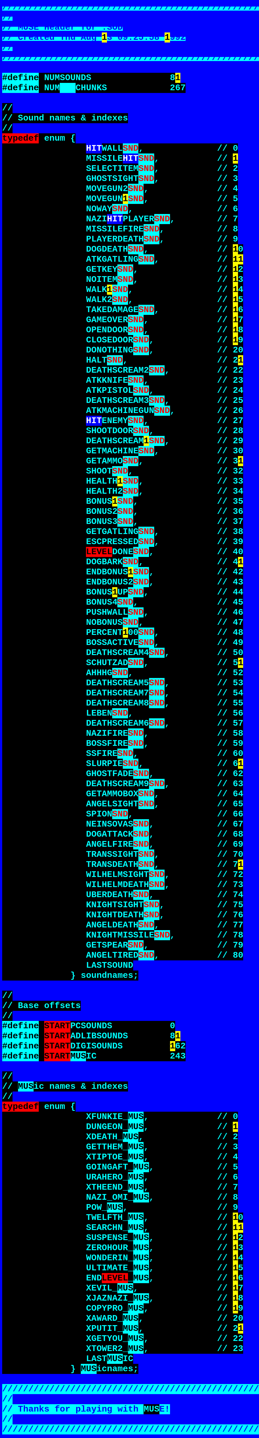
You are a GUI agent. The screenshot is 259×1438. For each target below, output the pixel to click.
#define (20, 78)
